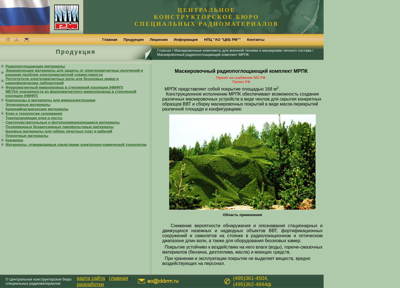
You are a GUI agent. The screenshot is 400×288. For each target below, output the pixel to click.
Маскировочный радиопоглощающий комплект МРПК (203, 54)
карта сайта (91, 278)
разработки (90, 284)
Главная (164, 50)
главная (118, 278)
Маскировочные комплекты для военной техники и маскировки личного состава (242, 50)
